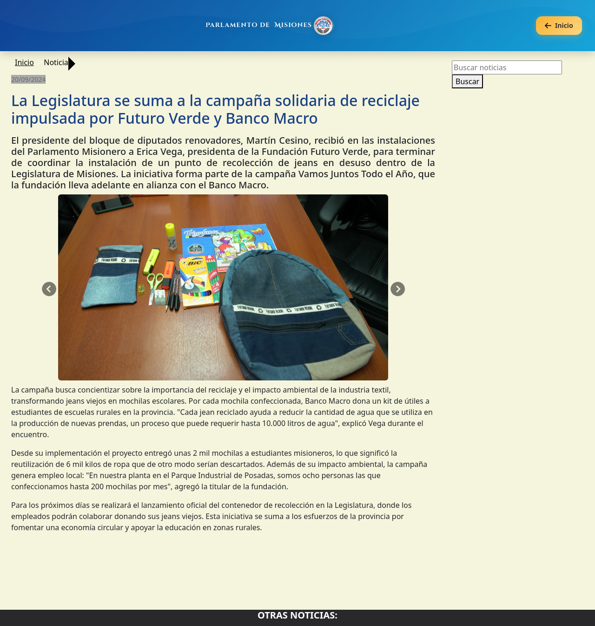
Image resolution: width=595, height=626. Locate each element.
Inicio (24, 62)
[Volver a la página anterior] (559, 25)
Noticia (56, 62)
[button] (48, 289)
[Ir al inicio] (270, 25)
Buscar (467, 81)
